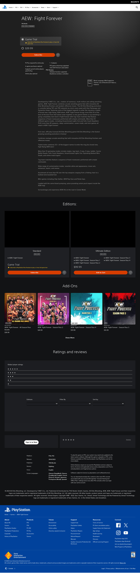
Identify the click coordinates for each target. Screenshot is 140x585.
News (42, 7)
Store (48, 7)
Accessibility (52, 525)
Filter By (63, 399)
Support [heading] (74, 520)
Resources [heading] (97, 520)
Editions (29, 399)
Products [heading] (30, 520)
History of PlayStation (11, 536)
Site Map (132, 568)
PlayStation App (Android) (122, 541)
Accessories (35, 7)
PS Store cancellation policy (101, 525)
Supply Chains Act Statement (101, 528)
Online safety (53, 528)
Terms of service (98, 523)
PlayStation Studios (10, 528)
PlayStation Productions (12, 531)
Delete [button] (128, 440)
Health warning (97, 534)
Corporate (7, 534)
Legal (103, 568)
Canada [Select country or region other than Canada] (10, 568)
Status (73, 528)
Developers (96, 536)
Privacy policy (110, 568)
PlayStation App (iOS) (121, 538)
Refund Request (75, 536)
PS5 (16, 7)
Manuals (73, 539)
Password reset (75, 534)
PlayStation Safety (76, 525)
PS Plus (27, 7)
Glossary (95, 539)
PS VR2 (29, 528)
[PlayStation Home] (4, 7)
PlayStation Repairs (76, 531)
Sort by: (95, 399)
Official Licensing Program (101, 542)
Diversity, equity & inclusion (57, 531)
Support (55, 7)
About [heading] (7, 520)
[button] (31, 442)
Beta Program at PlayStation (123, 547)
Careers (7, 525)
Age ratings (96, 531)
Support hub (74, 523)
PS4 (21, 7)
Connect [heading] (118, 520)
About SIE (7, 523)
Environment (52, 523)
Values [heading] (51, 520)
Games (11, 7)
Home (6, 514)
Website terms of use (122, 568)
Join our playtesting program (123, 544)
